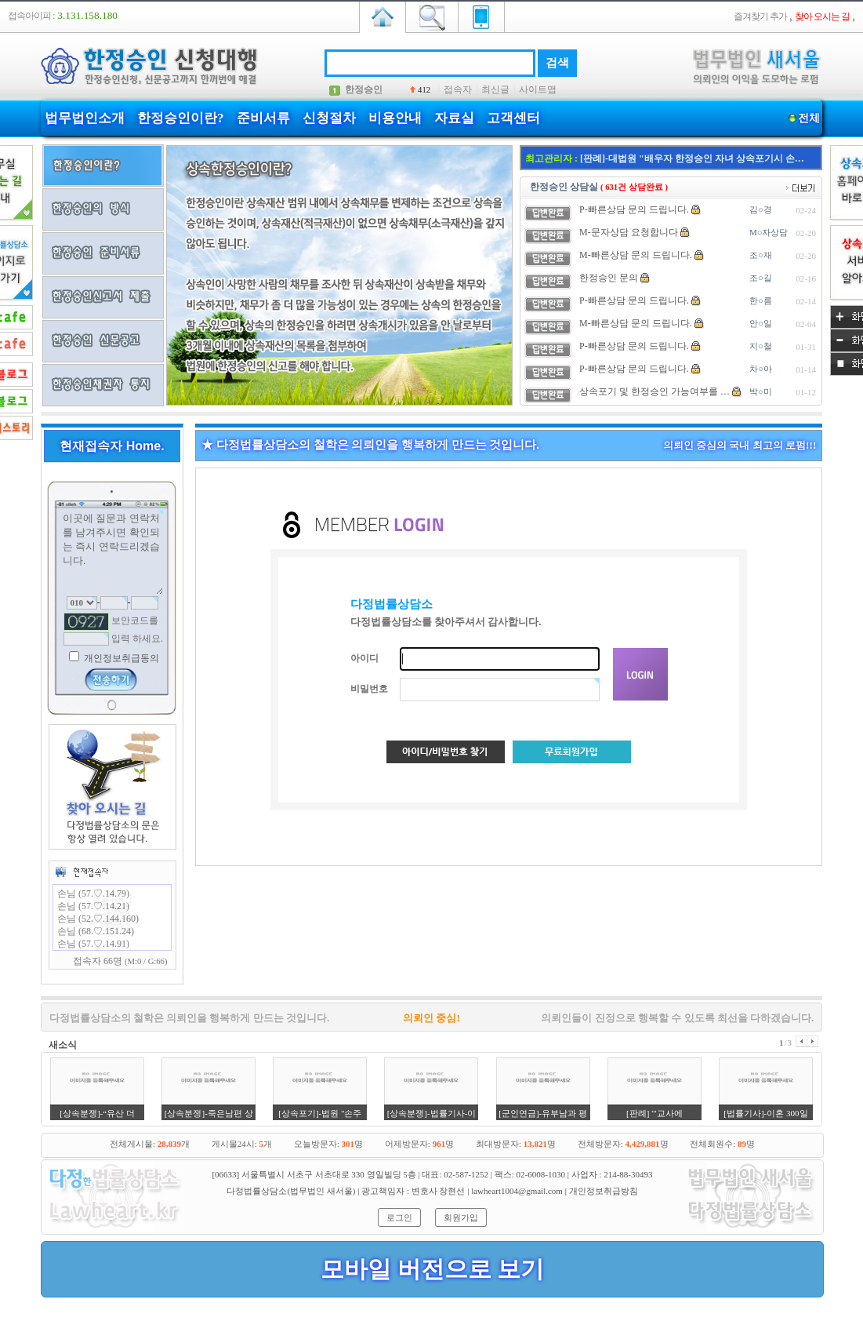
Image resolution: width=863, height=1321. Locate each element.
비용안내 (395, 118)
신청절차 (329, 118)
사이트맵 (538, 89)
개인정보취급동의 (120, 658)
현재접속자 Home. (112, 446)
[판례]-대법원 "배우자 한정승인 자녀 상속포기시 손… (692, 158)
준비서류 (263, 118)
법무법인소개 (85, 118)
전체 (808, 118)
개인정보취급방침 (603, 1190)
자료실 (454, 118)
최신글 (495, 89)
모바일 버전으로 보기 (432, 1269)
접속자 (458, 89)
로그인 (399, 1217)
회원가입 (461, 1217)
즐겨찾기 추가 (760, 16)
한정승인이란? (180, 118)
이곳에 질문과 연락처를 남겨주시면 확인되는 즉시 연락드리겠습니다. (112, 552)
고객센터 (513, 118)
